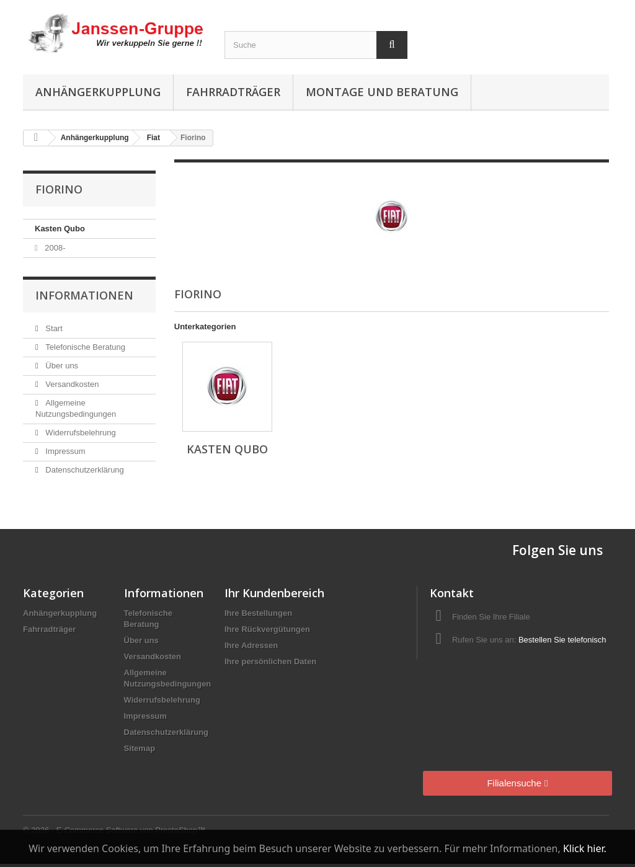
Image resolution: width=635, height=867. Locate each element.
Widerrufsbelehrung (79, 432)
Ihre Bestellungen (258, 613)
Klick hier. (584, 848)
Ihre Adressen (251, 645)
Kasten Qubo (60, 228)
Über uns (60, 365)
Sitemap (140, 748)
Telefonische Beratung (84, 347)
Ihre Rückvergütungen (267, 629)
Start (53, 328)
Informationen (84, 295)
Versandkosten (71, 384)
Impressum (64, 451)
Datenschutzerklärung (83, 469)
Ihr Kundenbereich (274, 592)
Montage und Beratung (382, 91)
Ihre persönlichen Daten (270, 661)
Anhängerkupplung (98, 91)
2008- (54, 247)
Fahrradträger (233, 91)
